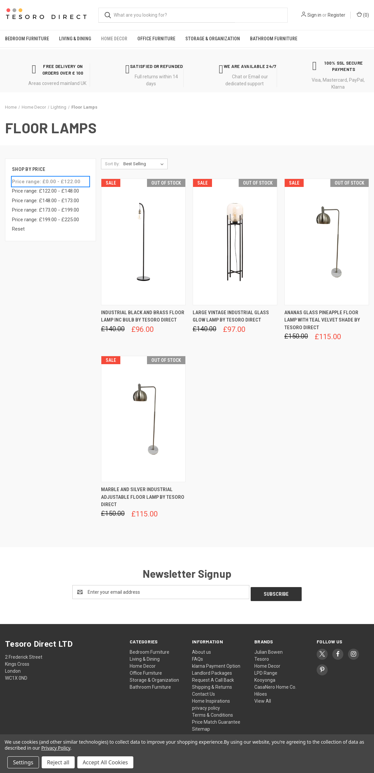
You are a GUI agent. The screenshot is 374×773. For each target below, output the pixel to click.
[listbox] (144, 164)
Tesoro (261, 657)
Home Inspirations (211, 699)
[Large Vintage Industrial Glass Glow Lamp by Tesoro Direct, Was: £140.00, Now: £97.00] (235, 242)
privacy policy (206, 706)
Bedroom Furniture (27, 38)
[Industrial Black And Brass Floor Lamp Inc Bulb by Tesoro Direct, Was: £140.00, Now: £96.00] (143, 242)
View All (262, 699)
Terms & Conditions (212, 713)
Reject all (58, 762)
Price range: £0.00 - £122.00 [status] (46, 182)
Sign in (314, 15)
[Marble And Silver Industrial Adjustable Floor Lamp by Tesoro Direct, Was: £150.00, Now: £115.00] (143, 419)
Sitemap (201, 727)
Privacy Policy (55, 748)
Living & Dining (75, 38)
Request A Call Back (213, 678)
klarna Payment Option (216, 664)
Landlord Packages (212, 671)
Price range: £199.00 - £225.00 (45, 220)
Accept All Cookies (105, 762)
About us (201, 650)
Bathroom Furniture (273, 38)
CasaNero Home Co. (275, 685)
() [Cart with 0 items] (363, 15)
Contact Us (203, 692)
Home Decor (114, 38)
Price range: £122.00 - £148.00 (45, 191)
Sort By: (112, 163)
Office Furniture (156, 38)
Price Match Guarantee (216, 720)
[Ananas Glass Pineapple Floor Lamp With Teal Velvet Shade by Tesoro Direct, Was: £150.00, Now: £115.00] (327, 242)
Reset (18, 229)
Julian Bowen (268, 650)
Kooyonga (264, 678)
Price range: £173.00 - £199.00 (45, 210)
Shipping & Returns (212, 685)
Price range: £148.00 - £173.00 (45, 201)
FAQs (197, 657)
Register (336, 15)
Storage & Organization (212, 38)
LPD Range (265, 671)
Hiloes (260, 692)
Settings (23, 762)
